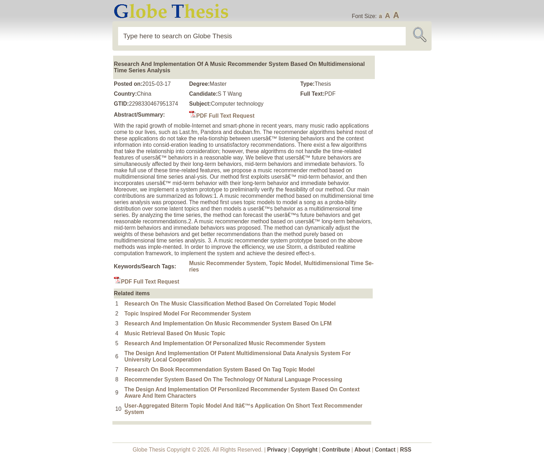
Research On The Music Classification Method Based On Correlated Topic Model (230, 304)
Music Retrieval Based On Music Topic (175, 333)
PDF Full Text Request (221, 116)
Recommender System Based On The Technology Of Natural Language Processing (233, 379)
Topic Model (285, 263)
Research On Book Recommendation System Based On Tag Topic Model (219, 370)
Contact (386, 450)
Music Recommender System (227, 263)
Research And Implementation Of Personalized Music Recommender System (225, 343)
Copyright (305, 450)
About (362, 450)
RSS (405, 450)
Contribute (336, 450)
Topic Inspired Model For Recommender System (187, 313)
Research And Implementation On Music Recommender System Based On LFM (228, 323)
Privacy (277, 450)
